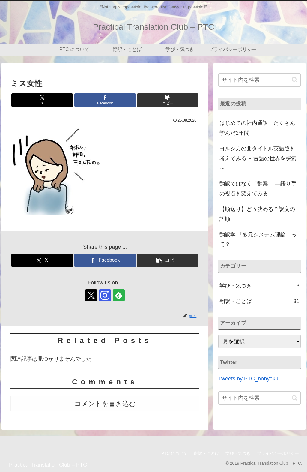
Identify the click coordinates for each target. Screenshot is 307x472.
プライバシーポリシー (278, 453)
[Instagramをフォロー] (105, 295)
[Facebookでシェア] (105, 100)
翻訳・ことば (206, 453)
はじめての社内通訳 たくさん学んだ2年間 (257, 128)
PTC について (174, 453)
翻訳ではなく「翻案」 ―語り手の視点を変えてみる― (258, 188)
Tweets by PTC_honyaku (248, 379)
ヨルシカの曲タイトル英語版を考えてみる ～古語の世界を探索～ (258, 158)
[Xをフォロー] (91, 295)
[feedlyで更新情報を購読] (119, 295)
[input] (259, 80)
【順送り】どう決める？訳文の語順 (257, 214)
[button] (167, 100)
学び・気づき (238, 453)
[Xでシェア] (42, 100)
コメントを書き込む (105, 403)
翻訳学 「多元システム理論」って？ (258, 239)
